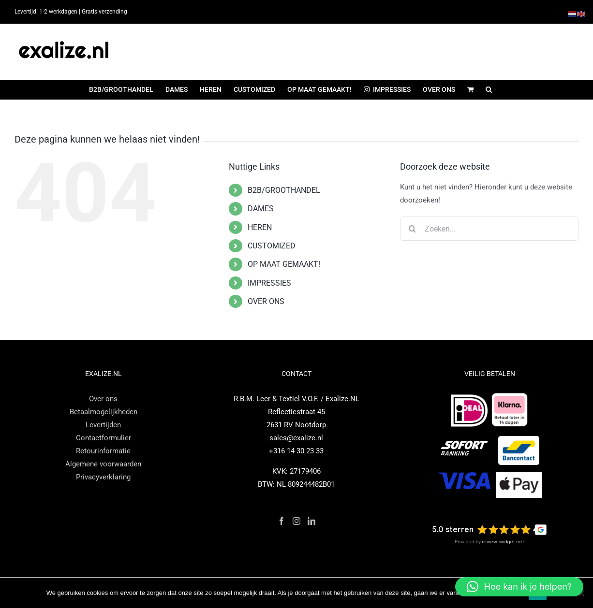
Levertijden (103, 424)
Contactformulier (103, 438)
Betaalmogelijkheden (103, 411)
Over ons (103, 398)
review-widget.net (503, 541)
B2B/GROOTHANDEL (284, 190)
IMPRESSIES (269, 283)
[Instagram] (296, 521)
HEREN (260, 227)
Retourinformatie (103, 451)
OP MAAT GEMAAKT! (284, 264)
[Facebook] (281, 521)
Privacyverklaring (103, 477)
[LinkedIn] (311, 521)
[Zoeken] (412, 229)
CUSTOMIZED (272, 245)
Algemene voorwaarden (103, 464)
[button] (489, 89)
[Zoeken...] (489, 229)
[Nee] (581, 593)
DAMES (261, 208)
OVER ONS (266, 301)
